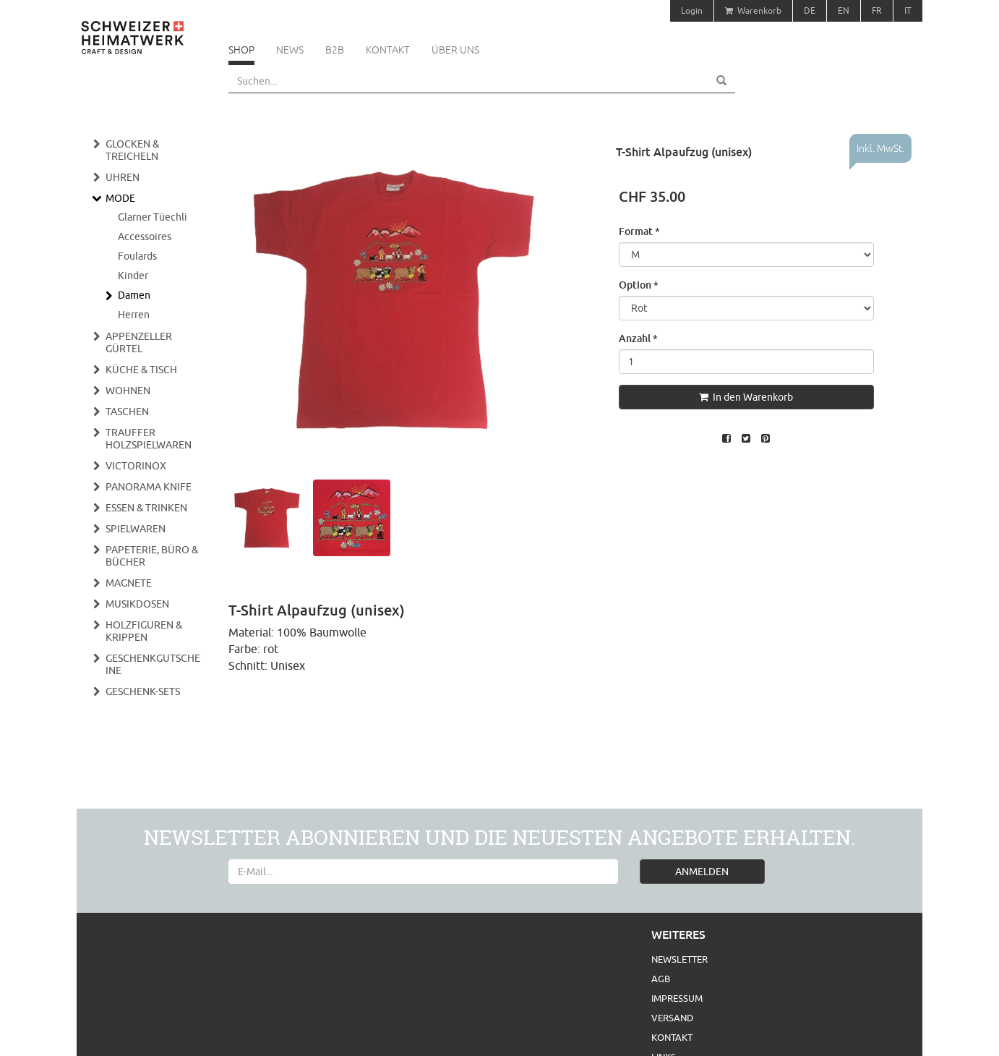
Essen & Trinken (146, 508)
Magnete (129, 583)
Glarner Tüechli (152, 217)
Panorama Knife (149, 487)
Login (692, 10)
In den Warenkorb (746, 397)
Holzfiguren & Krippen (144, 631)
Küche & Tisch (141, 369)
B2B (334, 50)
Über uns (455, 50)
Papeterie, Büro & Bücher (152, 556)
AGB (660, 978)
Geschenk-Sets (143, 691)
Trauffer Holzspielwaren (149, 439)
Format (639, 231)
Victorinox (136, 466)
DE (809, 10)
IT (908, 10)
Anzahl (638, 338)
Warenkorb (753, 10)
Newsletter (679, 959)
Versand (672, 1017)
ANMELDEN (702, 871)
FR (877, 10)
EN (843, 10)
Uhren (123, 177)
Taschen (127, 411)
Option (639, 284)
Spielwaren (136, 529)
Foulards (137, 256)
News (290, 50)
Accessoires (144, 236)
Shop (241, 50)
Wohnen (128, 390)
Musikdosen (137, 604)
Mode (120, 198)
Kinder (133, 275)
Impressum (677, 998)
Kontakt (388, 50)
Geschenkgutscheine (153, 664)
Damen (134, 295)
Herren (134, 314)
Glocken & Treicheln (132, 150)
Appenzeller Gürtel (139, 342)
